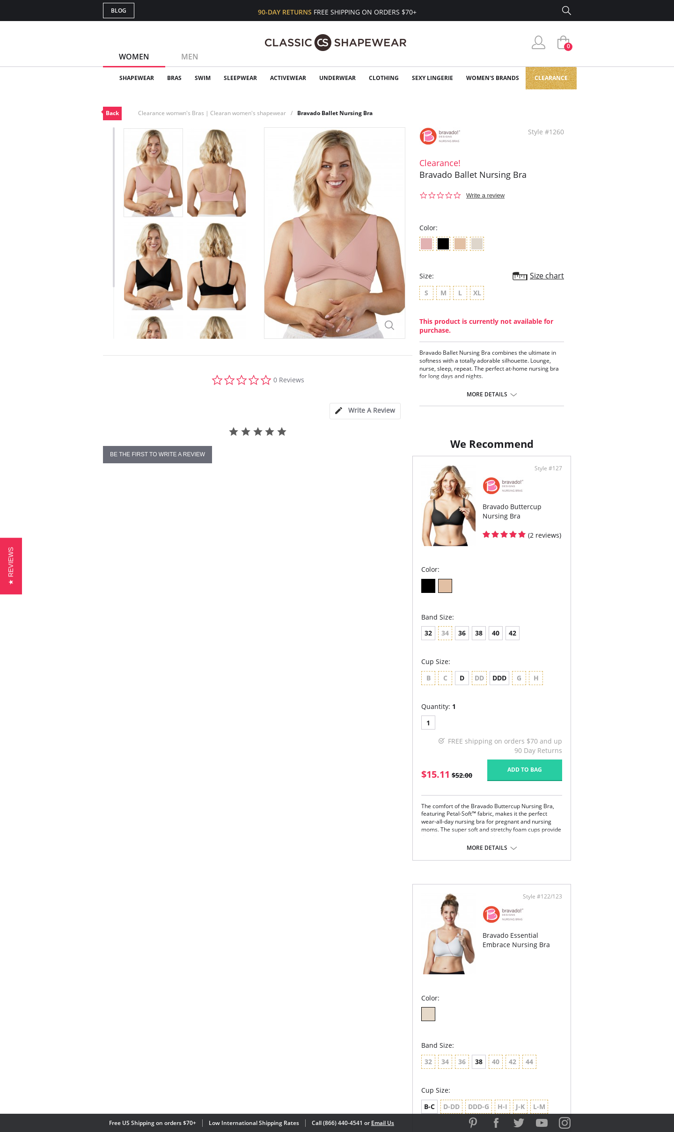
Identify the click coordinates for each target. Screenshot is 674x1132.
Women (134, 56)
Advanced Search (291, 962)
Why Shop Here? (411, 962)
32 (119, 671)
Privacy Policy (408, 1023)
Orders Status (287, 993)
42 (203, 671)
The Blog (399, 1008)
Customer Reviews (416, 977)
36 (152, 671)
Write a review (485, 195)
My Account (282, 977)
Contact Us (281, 1038)
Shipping (276, 1008)
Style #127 (309, 507)
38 (169, 671)
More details (487, 394)
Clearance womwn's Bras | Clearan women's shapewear (212, 113)
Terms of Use (176, 1090)
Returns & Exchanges (299, 1023)
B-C (355, 716)
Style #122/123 (539, 507)
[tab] (365, 411)
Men (189, 56)
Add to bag (286, 808)
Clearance (551, 78)
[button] (11, 566)
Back (112, 113)
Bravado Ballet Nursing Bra (335, 113)
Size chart (547, 275)
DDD (190, 716)
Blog (118, 11)
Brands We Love (412, 993)
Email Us (382, 1123)
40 (186, 671)
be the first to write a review (157, 454)
